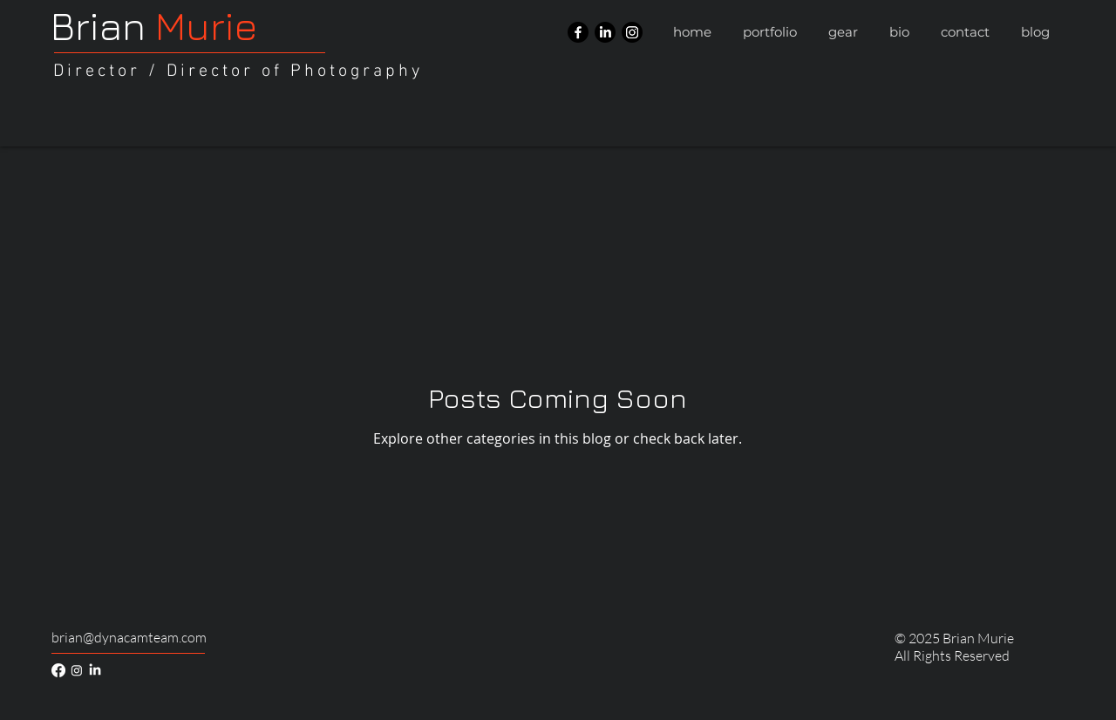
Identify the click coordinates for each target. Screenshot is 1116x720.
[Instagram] (632, 32)
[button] (770, 32)
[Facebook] (578, 32)
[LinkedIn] (605, 32)
